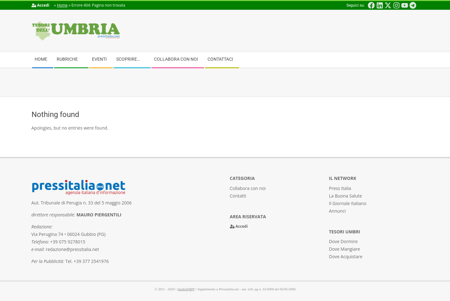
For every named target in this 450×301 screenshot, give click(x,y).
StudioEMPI (185, 289)
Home (62, 5)
